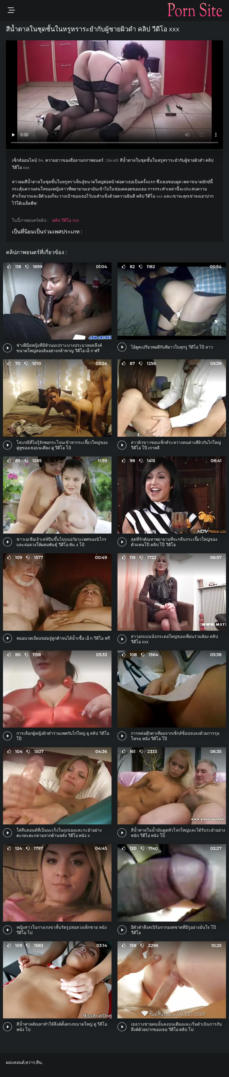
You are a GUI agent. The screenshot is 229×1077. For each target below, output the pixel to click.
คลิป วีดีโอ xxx (65, 220)
